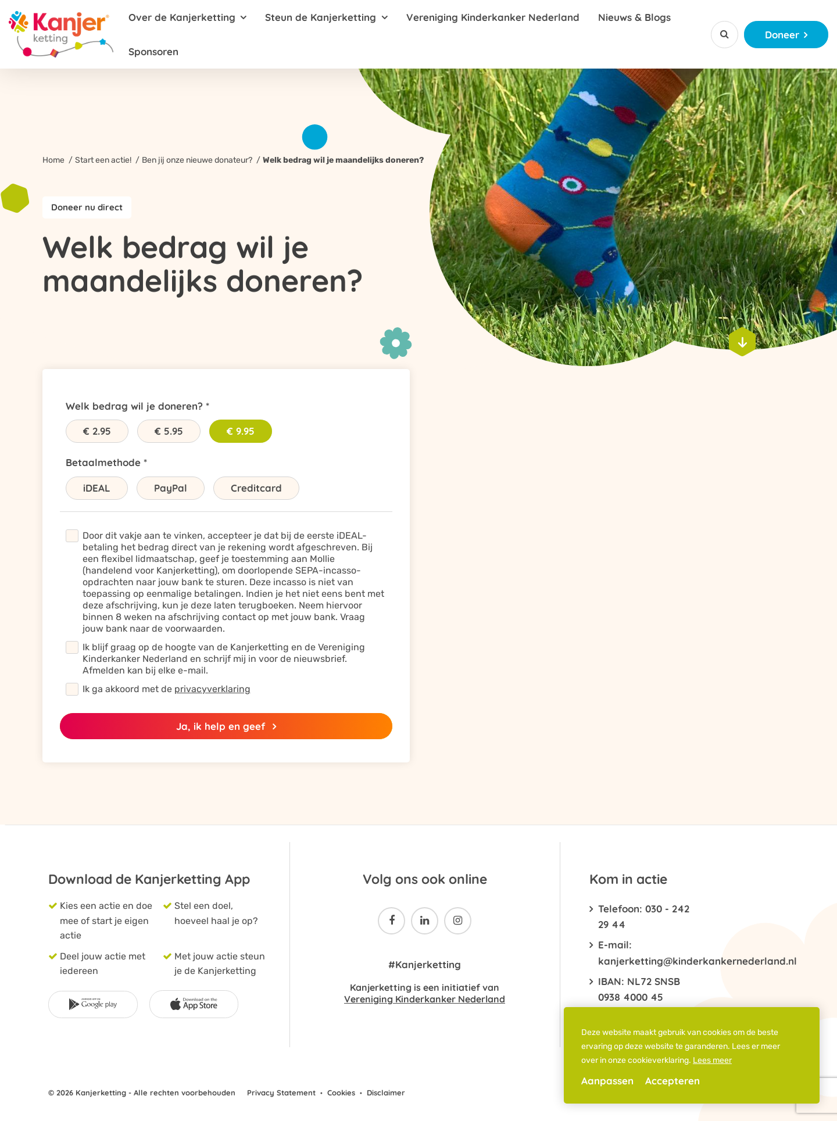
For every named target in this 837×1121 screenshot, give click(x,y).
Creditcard (256, 488)
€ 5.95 (169, 431)
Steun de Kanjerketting (320, 17)
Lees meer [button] (712, 1060)
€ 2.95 (97, 431)
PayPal (170, 488)
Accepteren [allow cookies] (672, 1080)
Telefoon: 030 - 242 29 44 (643, 916)
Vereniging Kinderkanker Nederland (493, 17)
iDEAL (96, 488)
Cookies (341, 1092)
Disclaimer (386, 1092)
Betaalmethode (103, 462)
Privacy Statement (281, 1092)
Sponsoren (153, 51)
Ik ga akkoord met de (167, 688)
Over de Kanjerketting (181, 17)
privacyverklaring (212, 688)
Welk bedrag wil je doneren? (134, 406)
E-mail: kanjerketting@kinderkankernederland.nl (643, 952)
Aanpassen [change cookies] (607, 1080)
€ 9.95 (241, 431)
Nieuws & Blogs (634, 17)
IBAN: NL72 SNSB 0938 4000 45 (639, 989)
